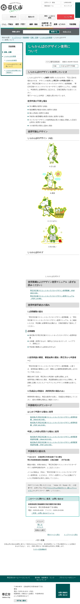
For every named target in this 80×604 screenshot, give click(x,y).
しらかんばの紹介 (11, 60)
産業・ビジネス (59, 24)
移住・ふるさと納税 (49, 17)
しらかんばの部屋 (46, 37)
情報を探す (16, 32)
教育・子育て (20, 24)
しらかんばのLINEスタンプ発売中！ (14, 71)
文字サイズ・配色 (49, 2)
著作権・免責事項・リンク (44, 564)
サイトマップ (68, 6)
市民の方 (13, 17)
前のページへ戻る (53, 521)
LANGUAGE (67, 2)
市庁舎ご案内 (21, 587)
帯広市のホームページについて (18, 564)
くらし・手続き (7, 24)
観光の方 (31, 17)
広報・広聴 (34, 37)
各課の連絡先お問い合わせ (62, 581)
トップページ (16, 37)
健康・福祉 (33, 24)
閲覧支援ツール (49, 6)
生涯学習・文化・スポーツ (46, 24)
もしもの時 (68, 17)
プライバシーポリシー (67, 564)
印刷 (54, 66)
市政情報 (72, 24)
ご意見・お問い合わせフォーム (42, 513)
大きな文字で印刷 (68, 66)
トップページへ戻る (71, 521)
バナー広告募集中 (40, 536)
